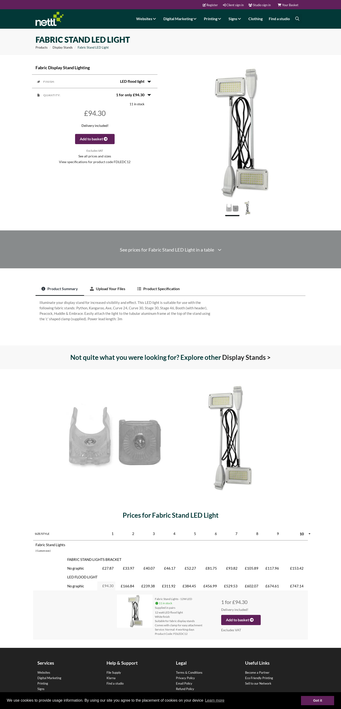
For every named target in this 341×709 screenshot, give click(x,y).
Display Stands (63, 47)
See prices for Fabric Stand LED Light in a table (170, 249)
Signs (235, 18)
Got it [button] (317, 700)
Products (42, 47)
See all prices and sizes (94, 156)
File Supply (114, 672)
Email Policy (184, 683)
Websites (146, 18)
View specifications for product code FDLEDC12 (94, 162)
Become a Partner (257, 672)
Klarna (111, 678)
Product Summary (59, 288)
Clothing (255, 18)
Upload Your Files (107, 288)
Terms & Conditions (189, 672)
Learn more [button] (214, 700)
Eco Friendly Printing (259, 678)
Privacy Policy (185, 678)
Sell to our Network (258, 683)
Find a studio (279, 18)
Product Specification (158, 288)
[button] (95, 81)
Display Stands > (246, 357)
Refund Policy (185, 689)
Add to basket (95, 139)
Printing (213, 18)
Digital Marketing (180, 18)
